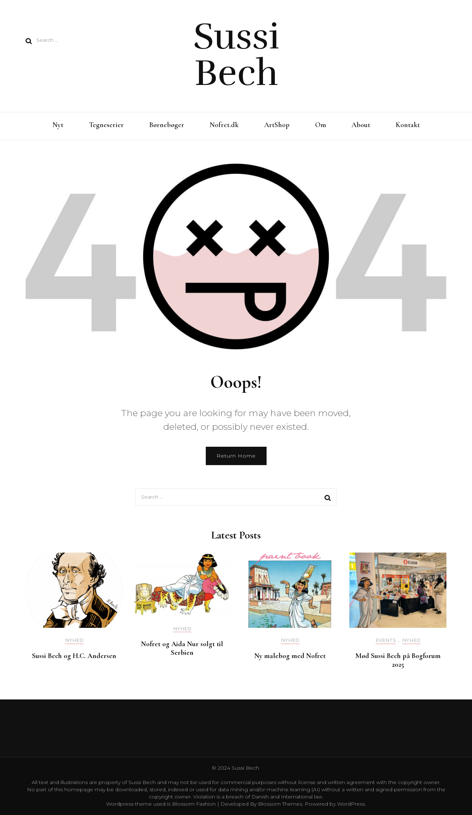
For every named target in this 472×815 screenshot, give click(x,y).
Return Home (236, 455)
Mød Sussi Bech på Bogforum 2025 (398, 660)
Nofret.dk (224, 125)
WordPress (351, 804)
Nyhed (74, 640)
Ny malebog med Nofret (290, 656)
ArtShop (277, 125)
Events (386, 640)
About (360, 125)
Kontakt (408, 125)
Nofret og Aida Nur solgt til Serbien (182, 648)
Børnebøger (166, 125)
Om (320, 125)
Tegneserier (106, 125)
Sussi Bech (236, 54)
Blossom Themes (279, 804)
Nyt (58, 125)
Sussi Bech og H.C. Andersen (74, 656)
